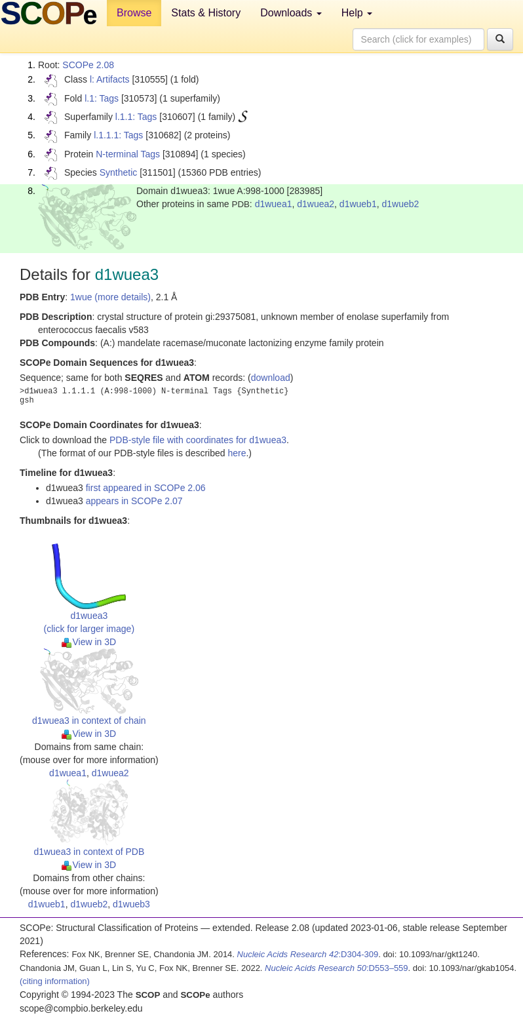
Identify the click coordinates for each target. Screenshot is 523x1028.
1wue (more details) (110, 297)
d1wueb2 (400, 204)
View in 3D (89, 642)
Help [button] (356, 12)
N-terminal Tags (128, 154)
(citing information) (55, 981)
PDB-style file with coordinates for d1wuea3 (197, 440)
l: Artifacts (110, 79)
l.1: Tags (102, 98)
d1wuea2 (315, 204)
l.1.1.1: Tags (118, 135)
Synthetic (119, 172)
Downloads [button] (291, 12)
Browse (134, 12)
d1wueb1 (358, 204)
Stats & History (206, 12)
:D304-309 (308, 954)
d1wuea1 (273, 204)
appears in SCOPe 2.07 (134, 501)
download (270, 377)
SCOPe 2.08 (88, 65)
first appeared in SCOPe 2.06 (146, 488)
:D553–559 (336, 968)
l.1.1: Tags (136, 116)
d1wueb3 (131, 904)
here (236, 453)
